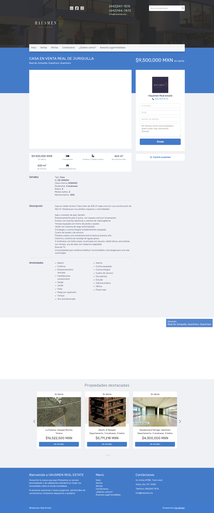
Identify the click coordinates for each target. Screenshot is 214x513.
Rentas (54, 47)
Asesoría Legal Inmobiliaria (112, 47)
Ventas (43, 47)
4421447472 (161, 98)
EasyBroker (179, 508)
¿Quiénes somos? (87, 47)
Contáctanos (68, 47)
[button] (33, 421)
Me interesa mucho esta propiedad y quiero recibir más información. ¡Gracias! (160, 130)
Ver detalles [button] (59, 444)
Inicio (33, 47)
